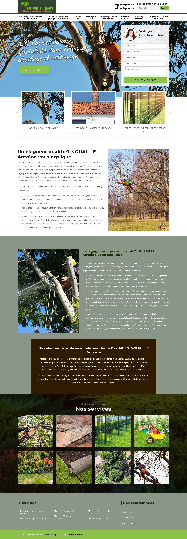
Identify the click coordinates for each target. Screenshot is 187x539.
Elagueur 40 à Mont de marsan (158, 17)
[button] (17, 113)
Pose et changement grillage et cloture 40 (58, 17)
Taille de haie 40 (125, 17)
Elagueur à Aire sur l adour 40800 (100, 512)
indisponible (126, 4)
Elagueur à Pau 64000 (98, 518)
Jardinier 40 (78, 17)
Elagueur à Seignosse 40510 (33, 518)
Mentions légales (53, 534)
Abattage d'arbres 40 (139, 17)
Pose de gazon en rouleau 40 (108, 17)
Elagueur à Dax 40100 (64, 511)
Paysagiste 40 (91, 17)
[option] (43, 111)
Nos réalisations (34, 70)
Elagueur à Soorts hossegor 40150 (32, 512)
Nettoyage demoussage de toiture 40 (30, 17)
